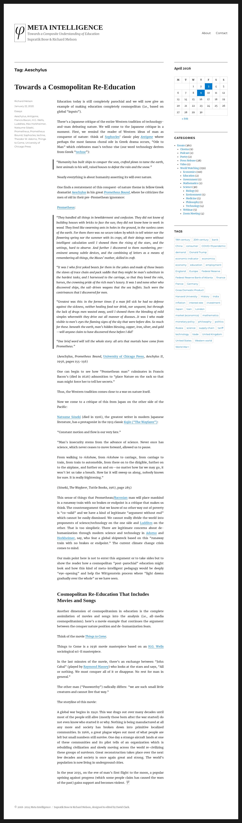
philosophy (204, 321)
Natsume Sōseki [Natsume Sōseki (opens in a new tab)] (69, 417)
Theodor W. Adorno (25, 138)
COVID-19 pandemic (214, 245)
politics (219, 321)
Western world (203, 340)
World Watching (189, 168)
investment (213, 302)
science (191, 327)
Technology (193, 206)
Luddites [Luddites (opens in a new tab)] (146, 523)
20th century (201, 239)
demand (181, 252)
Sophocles (30, 135)
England (181, 271)
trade (195, 334)
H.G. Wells (38, 120)
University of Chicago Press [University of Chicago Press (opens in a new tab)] (123, 356)
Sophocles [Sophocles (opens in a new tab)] (112, 137)
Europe (193, 271)
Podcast (184, 153)
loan (189, 309)
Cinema (184, 149)
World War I (182, 346)
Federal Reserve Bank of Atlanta (194, 277)
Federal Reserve (211, 271)
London (200, 309)
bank (215, 239)
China (179, 245)
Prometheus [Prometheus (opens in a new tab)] (66, 207)
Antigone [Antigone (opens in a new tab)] (147, 137)
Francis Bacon (22, 120)
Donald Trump (198, 252)
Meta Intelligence (65, 27)
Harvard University (186, 296)
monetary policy (185, 321)
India (216, 296)
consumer (192, 245)
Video (183, 164)
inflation (180, 302)
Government (190, 179)
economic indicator (187, 258)
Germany (192, 283)
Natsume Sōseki (24, 127)
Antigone (32, 116)
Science (187, 187)
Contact (222, 33)
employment (213, 264)
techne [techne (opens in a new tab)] (81, 152)
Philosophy (192, 202)
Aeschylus (20, 116)
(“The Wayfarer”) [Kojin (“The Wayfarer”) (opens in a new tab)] (140, 422)
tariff (220, 327)
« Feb (185, 118)
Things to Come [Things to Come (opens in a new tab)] (95, 636)
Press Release (188, 160)
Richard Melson (23, 101)
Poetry (184, 156)
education (196, 264)
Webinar (188, 209)
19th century (183, 239)
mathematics (210, 315)
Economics (189, 172)
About (206, 33)
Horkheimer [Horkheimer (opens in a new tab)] (66, 538)
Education (189, 175)
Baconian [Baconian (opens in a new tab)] (121, 497)
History (205, 296)
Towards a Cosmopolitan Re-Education (74, 87)
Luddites (19, 123)
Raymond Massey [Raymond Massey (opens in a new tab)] (96, 666)
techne (41, 135)
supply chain (206, 327)
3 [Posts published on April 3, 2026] (208, 86)
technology (182, 334)
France (179, 283)
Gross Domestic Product (190, 290)
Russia (179, 327)
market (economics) (187, 315)
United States (183, 340)
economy (181, 264)
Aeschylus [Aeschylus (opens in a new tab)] (79, 192)
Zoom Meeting (191, 213)
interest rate (196, 302)
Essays (18, 111)
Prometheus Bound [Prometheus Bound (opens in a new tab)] (117, 192)
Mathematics (190, 183)
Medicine (191, 198)
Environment (193, 194)
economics (208, 258)
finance (220, 277)
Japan (179, 309)
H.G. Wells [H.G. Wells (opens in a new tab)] (156, 646)
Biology (190, 190)
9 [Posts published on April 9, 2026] (201, 92)
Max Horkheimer (36, 123)
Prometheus (21, 131)
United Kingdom (212, 334)
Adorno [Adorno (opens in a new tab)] (151, 533)
